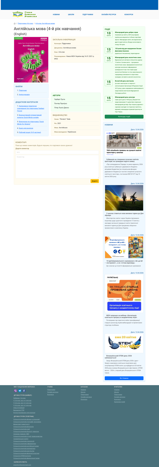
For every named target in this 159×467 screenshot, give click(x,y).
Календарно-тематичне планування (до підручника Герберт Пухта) (30, 108)
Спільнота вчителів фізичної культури (26, 453)
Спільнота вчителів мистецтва (23, 451)
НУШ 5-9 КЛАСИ (18, 408)
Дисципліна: (58, 48)
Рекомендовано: (60, 56)
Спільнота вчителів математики (24, 448)
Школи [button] (71, 15)
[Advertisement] (51, 4)
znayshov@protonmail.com (22, 465)
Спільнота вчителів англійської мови (26, 446)
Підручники (51, 390)
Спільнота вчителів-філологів (23, 427)
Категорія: (57, 43)
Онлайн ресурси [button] (109, 15)
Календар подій (124, 117)
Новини (83, 390)
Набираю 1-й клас (19, 398)
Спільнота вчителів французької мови (26, 458)
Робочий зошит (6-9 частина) (30, 132)
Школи (83, 392)
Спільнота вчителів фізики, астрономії (26, 419)
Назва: (56, 119)
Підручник (23, 90)
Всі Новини (124, 378)
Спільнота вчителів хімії (21, 429)
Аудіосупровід (24, 95)
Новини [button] (56, 15)
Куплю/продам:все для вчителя (24, 413)
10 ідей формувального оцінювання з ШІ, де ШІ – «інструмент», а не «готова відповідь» (124, 262)
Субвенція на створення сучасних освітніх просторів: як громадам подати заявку (122, 160)
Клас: (56, 52)
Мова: (56, 128)
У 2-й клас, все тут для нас (22, 400)
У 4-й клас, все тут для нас (22, 405)
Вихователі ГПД (18, 410)
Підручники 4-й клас (25, 23)
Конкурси (50, 394)
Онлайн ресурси (52, 392)
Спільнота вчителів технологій (23, 441)
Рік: (55, 123)
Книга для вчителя (26, 128)
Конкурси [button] (128, 15)
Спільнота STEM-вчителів (22, 456)
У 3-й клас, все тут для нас (22, 403)
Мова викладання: (60, 132)
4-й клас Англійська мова (45, 23)
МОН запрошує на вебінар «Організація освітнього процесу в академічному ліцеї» (121, 316)
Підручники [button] (88, 15)
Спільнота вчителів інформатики (24, 444)
